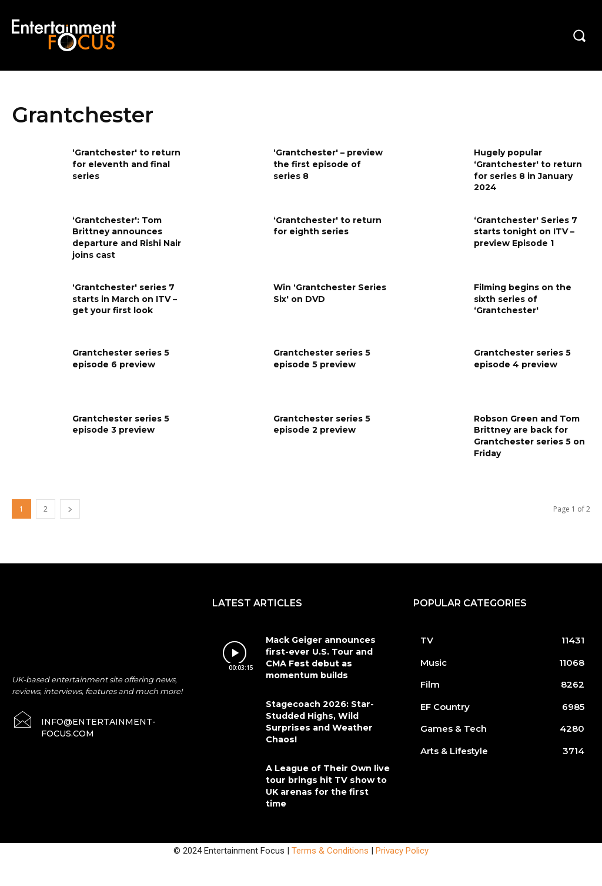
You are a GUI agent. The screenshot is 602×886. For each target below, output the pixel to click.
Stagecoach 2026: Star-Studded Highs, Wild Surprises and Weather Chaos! (315, 708)
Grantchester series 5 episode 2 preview (321, 424)
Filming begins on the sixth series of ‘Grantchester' (522, 299)
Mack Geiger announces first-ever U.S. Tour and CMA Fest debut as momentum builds (328, 650)
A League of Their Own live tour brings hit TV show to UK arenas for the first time (326, 762)
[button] (579, 35)
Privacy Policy (402, 825)
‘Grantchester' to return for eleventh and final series (126, 164)
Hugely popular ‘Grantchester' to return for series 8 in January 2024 (528, 170)
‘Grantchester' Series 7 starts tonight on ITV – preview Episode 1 (525, 231)
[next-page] (70, 509)
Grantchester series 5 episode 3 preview (120, 424)
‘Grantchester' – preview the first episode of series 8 (328, 164)
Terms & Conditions (330, 825)
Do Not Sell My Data (87, 879)
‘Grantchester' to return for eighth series (327, 226)
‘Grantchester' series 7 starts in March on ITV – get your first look (124, 299)
